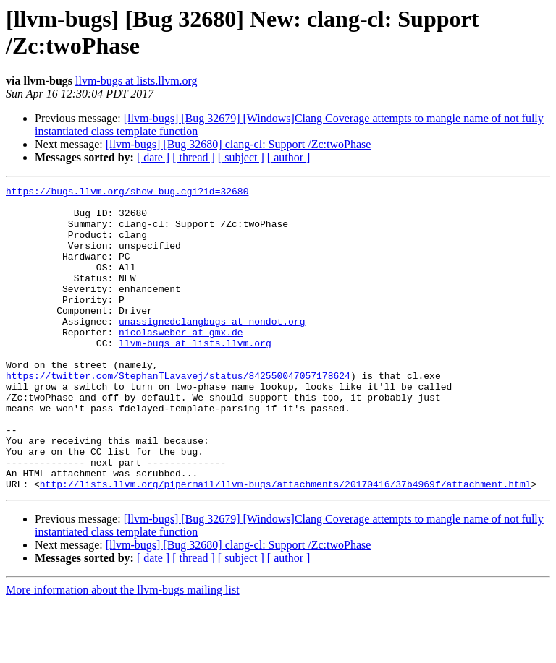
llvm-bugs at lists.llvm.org (136, 80)
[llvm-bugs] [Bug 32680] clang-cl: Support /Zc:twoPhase (238, 144)
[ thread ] (193, 157)
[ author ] (289, 157)
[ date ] (153, 157)
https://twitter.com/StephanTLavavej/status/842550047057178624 (178, 414)
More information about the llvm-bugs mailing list (123, 650)
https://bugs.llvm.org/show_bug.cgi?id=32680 (127, 193)
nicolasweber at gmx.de (181, 362)
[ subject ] (241, 157)
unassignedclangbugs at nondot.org (212, 349)
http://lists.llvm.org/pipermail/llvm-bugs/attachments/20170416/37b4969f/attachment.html (285, 544)
